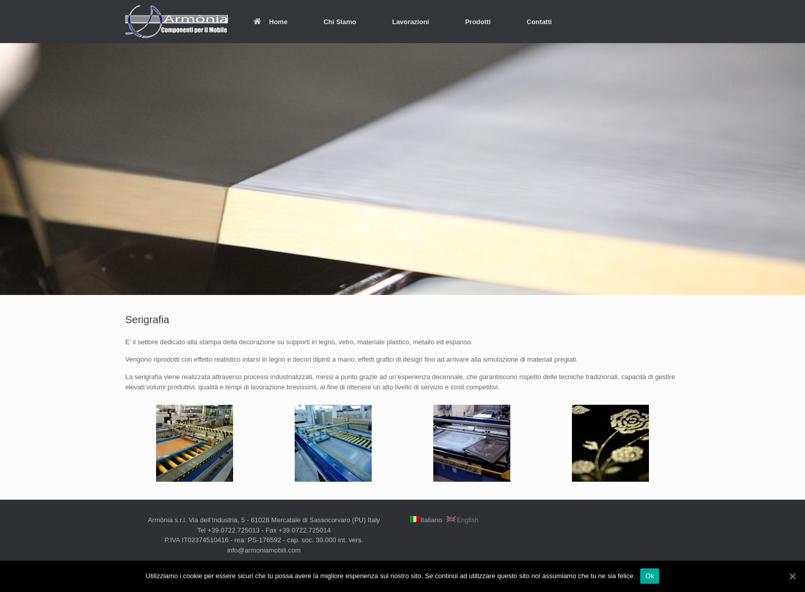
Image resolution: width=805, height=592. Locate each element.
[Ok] (792, 576)
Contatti (539, 22)
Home (271, 22)
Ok (649, 576)
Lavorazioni (410, 22)
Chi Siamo (339, 22)
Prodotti (478, 22)
